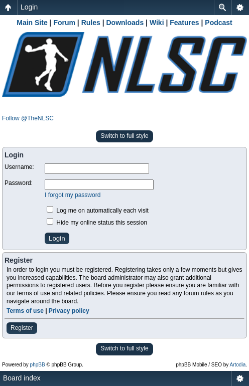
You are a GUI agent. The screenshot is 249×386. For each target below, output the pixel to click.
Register (22, 327)
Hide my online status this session (97, 222)
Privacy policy (69, 310)
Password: (19, 182)
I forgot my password (72, 195)
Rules (90, 23)
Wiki (157, 23)
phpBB (37, 364)
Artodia (238, 364)
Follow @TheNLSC (28, 118)
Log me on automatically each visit (98, 210)
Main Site (32, 23)
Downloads (125, 23)
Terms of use (25, 310)
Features (184, 23)
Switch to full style (124, 135)
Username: (19, 166)
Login (29, 7)
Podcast (218, 23)
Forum (64, 23)
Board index (22, 378)
